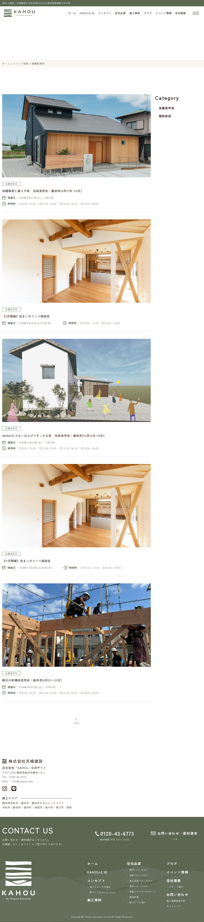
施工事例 (134, 13)
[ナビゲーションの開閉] (195, 13)
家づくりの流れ (137, 902)
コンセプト (104, 13)
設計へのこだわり (138, 869)
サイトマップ (174, 906)
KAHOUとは (87, 13)
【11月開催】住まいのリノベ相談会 (26, 561)
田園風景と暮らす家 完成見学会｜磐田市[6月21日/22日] (42, 191)
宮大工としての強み (100, 886)
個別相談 (165, 116)
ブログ (148, 13)
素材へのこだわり (138, 886)
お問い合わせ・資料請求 (177, 833)
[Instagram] (4, 788)
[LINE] (13, 788)
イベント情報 (163, 13)
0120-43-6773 (117, 833)
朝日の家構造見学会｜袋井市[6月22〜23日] (32, 680)
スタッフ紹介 (176, 886)
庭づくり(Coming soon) (102, 892)
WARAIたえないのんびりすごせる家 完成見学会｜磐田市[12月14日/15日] (53, 435)
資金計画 (134, 896)
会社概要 (180, 13)
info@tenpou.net (22, 781)
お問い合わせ (177, 894)
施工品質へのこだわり (141, 880)
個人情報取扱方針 (176, 900)
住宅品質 (120, 13)
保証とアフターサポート (142, 891)
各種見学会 (166, 108)
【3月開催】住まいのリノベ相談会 (26, 316)
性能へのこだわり (138, 875)
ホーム (72, 13)
